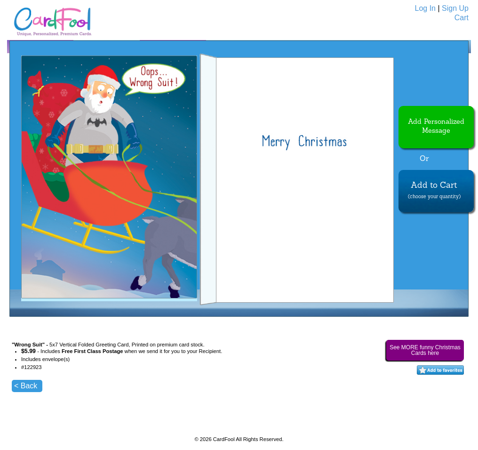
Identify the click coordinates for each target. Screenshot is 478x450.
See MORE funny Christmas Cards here (425, 350)
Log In (425, 8)
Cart (461, 18)
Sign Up (455, 8)
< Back (25, 386)
